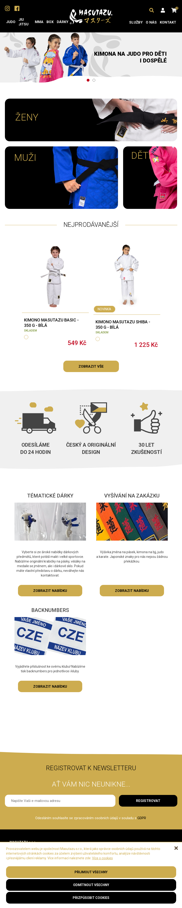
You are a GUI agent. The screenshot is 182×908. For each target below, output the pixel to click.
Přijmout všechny (91, 872)
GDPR (141, 818)
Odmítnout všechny (91, 885)
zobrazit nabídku (50, 591)
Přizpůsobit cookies (91, 898)
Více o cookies (102, 858)
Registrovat (148, 801)
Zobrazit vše (91, 366)
